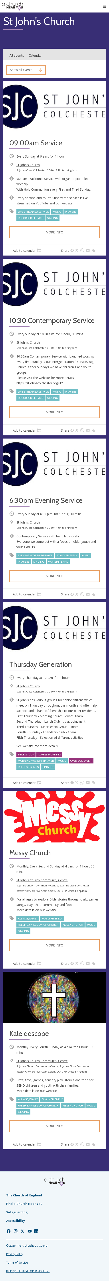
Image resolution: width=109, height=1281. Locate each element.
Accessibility (15, 1221)
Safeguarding (17, 1212)
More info (54, 232)
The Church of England (24, 1195)
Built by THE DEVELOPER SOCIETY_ (28, 1271)
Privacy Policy (14, 1254)
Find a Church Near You (24, 1204)
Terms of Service (17, 1262)
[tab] (27, 250)
